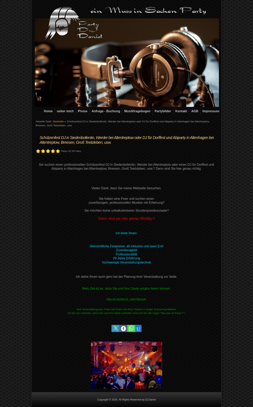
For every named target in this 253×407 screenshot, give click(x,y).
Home (48, 111)
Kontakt (181, 111)
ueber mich (65, 111)
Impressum (211, 111)
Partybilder (163, 111)
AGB (194, 111)
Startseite (58, 121)
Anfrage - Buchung (105, 111)
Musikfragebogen (137, 111)
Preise (82, 111)
